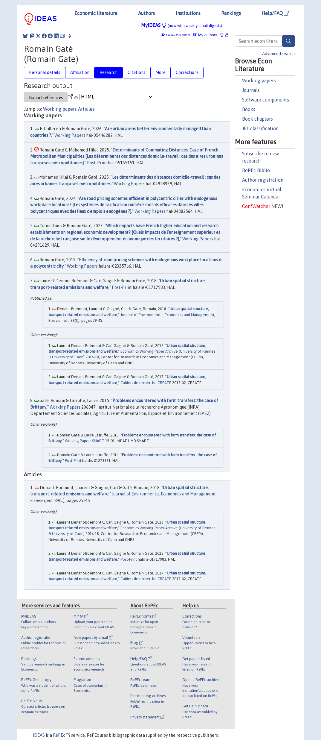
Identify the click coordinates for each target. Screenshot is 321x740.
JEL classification (260, 128)
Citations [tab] (136, 72)
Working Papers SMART (84, 441)
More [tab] (160, 72)
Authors (146, 13)
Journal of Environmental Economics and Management (167, 315)
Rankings (231, 13)
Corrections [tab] (187, 72)
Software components (265, 99)
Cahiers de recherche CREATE (145, 382)
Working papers (259, 80)
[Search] (288, 41)
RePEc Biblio (256, 170)
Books (248, 109)
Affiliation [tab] (79, 72)
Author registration (262, 180)
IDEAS (39, 735)
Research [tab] (108, 72)
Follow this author (178, 35)
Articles (86, 109)
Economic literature (95, 13)
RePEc (61, 735)
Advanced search (278, 53)
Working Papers (69, 135)
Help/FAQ (275, 13)
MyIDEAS (181, 25)
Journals (251, 90)
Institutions (188, 13)
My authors (205, 35)
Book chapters (257, 119)
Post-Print (97, 162)
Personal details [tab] (44, 72)
